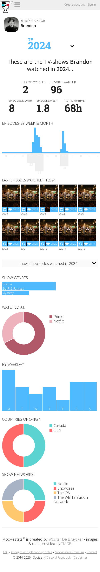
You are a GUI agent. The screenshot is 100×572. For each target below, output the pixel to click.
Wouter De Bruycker (65, 539)
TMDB (66, 543)
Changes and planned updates (31, 552)
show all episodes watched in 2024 (48, 263)
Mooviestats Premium (69, 552)
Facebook (64, 557)
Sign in (91, 4)
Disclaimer (80, 557)
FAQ (5, 552)
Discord (51, 557)
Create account (74, 4)
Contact (92, 552)
